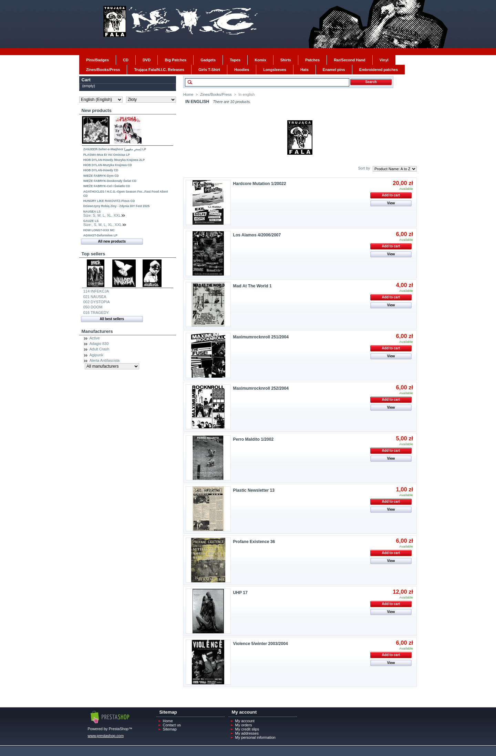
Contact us (172, 725)
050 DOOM (93, 307)
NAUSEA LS (92, 211)
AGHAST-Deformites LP (100, 235)
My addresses (247, 733)
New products (97, 110)
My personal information (255, 737)
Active (95, 338)
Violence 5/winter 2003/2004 (260, 643)
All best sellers (112, 319)
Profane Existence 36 (254, 541)
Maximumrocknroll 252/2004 (261, 388)
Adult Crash (99, 349)
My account (245, 721)
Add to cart (391, 195)
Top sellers (93, 253)
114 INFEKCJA (96, 291)
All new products (112, 241)
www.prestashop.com (106, 736)
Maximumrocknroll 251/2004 (261, 337)
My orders (243, 725)
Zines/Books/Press (216, 94)
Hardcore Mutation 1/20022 (259, 183)
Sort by (364, 168)
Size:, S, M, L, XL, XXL (102, 225)
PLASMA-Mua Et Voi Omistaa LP (106, 154)
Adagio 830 (99, 343)
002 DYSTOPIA (96, 302)
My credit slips (247, 729)
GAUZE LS (91, 221)
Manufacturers (97, 331)
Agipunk (96, 355)
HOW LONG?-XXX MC (99, 230)
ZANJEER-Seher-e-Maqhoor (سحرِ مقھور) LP (114, 149)
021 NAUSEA (94, 297)
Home (188, 94)
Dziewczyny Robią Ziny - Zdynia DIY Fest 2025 (116, 206)
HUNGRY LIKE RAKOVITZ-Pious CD (109, 201)
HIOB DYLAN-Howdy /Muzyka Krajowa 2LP (114, 160)
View (391, 203)
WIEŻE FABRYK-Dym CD (101, 175)
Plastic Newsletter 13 (254, 490)
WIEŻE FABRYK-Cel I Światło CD (106, 186)
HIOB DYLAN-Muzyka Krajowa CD (107, 165)
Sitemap (170, 729)
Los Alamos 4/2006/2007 (257, 235)
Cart (86, 79)
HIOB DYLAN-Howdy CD (100, 170)
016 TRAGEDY (96, 312)
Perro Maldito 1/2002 (253, 439)
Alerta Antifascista (105, 360)
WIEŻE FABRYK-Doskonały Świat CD (109, 181)
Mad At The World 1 (252, 286)
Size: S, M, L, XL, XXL (102, 215)
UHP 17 (240, 592)
